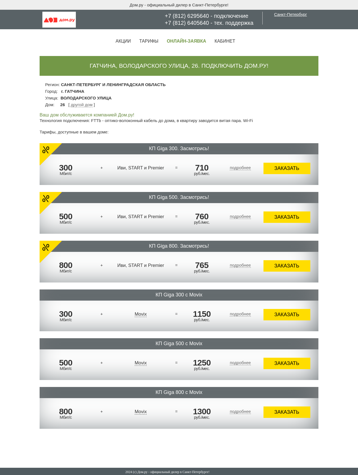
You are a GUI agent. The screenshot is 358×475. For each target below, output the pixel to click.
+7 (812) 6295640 (187, 16)
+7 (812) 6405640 (187, 23)
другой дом (82, 104)
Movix (141, 314)
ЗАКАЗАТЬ (286, 168)
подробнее (240, 167)
